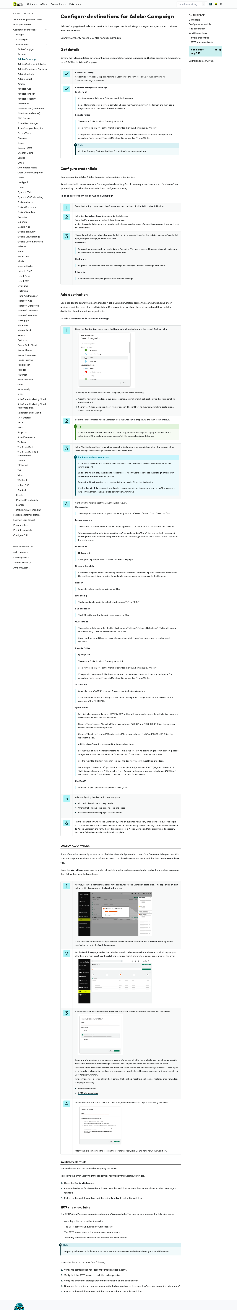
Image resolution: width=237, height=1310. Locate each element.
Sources (20, 504)
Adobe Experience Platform (32, 69)
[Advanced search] (210, 4)
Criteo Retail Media (27, 167)
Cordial (21, 157)
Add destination (197, 28)
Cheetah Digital (25, 152)
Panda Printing (25, 360)
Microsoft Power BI (27, 315)
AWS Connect (25, 118)
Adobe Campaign (27, 59)
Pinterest (22, 374)
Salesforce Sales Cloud (29, 412)
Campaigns (22, 39)
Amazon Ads (24, 88)
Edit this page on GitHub (201, 60)
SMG (20, 427)
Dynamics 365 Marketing (30, 197)
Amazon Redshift (27, 98)
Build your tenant (22, 24)
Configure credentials (200, 24)
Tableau (22, 442)
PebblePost (24, 364)
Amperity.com (20, 567)
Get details (194, 19)
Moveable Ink (24, 330)
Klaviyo (21, 261)
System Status (20, 562)
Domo (21, 177)
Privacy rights (20, 525)
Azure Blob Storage (28, 123)
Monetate (23, 325)
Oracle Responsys (27, 355)
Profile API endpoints (27, 500)
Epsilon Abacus (25, 202)
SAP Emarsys (24, 417)
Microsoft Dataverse (28, 305)
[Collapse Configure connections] (46, 29)
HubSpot (22, 246)
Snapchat (22, 432)
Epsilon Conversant (27, 207)
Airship (21, 83)
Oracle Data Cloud (27, 345)
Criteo (21, 162)
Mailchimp (23, 290)
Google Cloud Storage (29, 236)
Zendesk (22, 490)
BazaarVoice (24, 133)
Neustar (22, 335)
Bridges (20, 34)
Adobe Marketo (26, 74)
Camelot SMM (25, 148)
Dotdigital (23, 182)
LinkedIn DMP (25, 271)
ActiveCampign (26, 49)
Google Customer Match (30, 241)
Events (19, 495)
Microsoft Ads (25, 300)
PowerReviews (25, 379)
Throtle (21, 460)
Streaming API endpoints (29, 509)
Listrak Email (24, 276)
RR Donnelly (24, 389)
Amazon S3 (23, 103)
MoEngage (23, 320)
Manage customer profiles (27, 514)
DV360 (21, 187)
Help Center (19, 552)
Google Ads (24, 226)
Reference (75, 4)
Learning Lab (20, 557)
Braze (21, 143)
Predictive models (22, 529)
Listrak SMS (23, 281)
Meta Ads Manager (28, 295)
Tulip (20, 470)
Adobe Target (25, 79)
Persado (22, 369)
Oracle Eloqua (25, 350)
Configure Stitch (21, 535)
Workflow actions (198, 33)
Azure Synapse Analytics (30, 128)
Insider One (23, 256)
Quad (20, 384)
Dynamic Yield (25, 192)
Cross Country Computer (30, 172)
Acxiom (22, 54)
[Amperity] (216, 4)
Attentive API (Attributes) (31, 108)
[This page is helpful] (216, 49)
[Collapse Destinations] (46, 44)
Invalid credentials (200, 37)
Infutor (21, 251)
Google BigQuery (27, 231)
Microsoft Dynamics (28, 310)
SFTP (20, 422)
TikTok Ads (23, 465)
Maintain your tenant (24, 519)
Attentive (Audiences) (29, 113)
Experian (22, 221)
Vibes (20, 475)
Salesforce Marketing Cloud (32, 399)
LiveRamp (23, 285)
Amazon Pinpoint (26, 93)
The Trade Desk (26, 447)
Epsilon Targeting (26, 212)
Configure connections (25, 29)
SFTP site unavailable (202, 42)
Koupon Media (25, 266)
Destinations (22, 44)
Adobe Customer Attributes (32, 64)
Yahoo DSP (23, 485)
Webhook (22, 480)
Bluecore (22, 138)
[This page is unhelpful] (220, 50)
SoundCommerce (26, 437)
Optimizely (23, 340)
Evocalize (23, 217)
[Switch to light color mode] (221, 4)
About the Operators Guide (27, 19)
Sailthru (21, 394)
